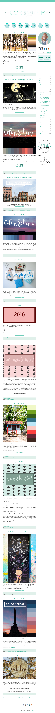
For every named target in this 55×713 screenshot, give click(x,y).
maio (41, 124)
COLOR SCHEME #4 (19, 214)
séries (16, 338)
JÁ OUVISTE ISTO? (19, 343)
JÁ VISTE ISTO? (19, 462)
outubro (42, 94)
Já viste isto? (13, 115)
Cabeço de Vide (28, 445)
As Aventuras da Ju (9, 210)
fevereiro (42, 129)
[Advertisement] (44, 173)
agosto (41, 120)
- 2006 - (19, 305)
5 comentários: (6, 456)
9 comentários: (6, 526)
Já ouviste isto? (9, 399)
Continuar (19, 112)
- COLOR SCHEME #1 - (19, 66)
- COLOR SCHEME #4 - (19, 70)
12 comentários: (6, 299)
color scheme (9, 75)
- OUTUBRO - (19, 655)
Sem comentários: (7, 398)
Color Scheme (12, 647)
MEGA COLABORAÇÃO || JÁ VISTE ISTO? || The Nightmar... (45, 98)
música (12, 399)
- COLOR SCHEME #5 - (19, 71)
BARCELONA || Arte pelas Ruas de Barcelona (19, 531)
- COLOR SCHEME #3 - (19, 68)
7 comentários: (6, 254)
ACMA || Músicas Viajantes (19, 260)
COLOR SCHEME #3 (19, 403)
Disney (8, 338)
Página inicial (20, 697)
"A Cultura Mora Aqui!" (18, 289)
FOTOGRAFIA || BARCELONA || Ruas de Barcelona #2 (19, 177)
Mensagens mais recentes (7, 697)
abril (41, 126)
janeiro (41, 131)
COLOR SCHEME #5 (19, 120)
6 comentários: (6, 73)
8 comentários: (6, 171)
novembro (42, 92)
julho (41, 122)
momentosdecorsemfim (20, 75)
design (12, 75)
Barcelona (14, 210)
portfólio (25, 75)
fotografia (14, 75)
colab (7, 115)
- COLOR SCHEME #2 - (19, 67)
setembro (42, 119)
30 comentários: (6, 114)
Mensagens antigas (32, 697)
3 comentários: (6, 650)
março (41, 128)
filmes (10, 115)
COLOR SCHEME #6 (19, 32)
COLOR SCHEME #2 (19, 598)
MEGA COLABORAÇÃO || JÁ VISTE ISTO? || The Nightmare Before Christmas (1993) (19, 80)
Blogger (33, 710)
